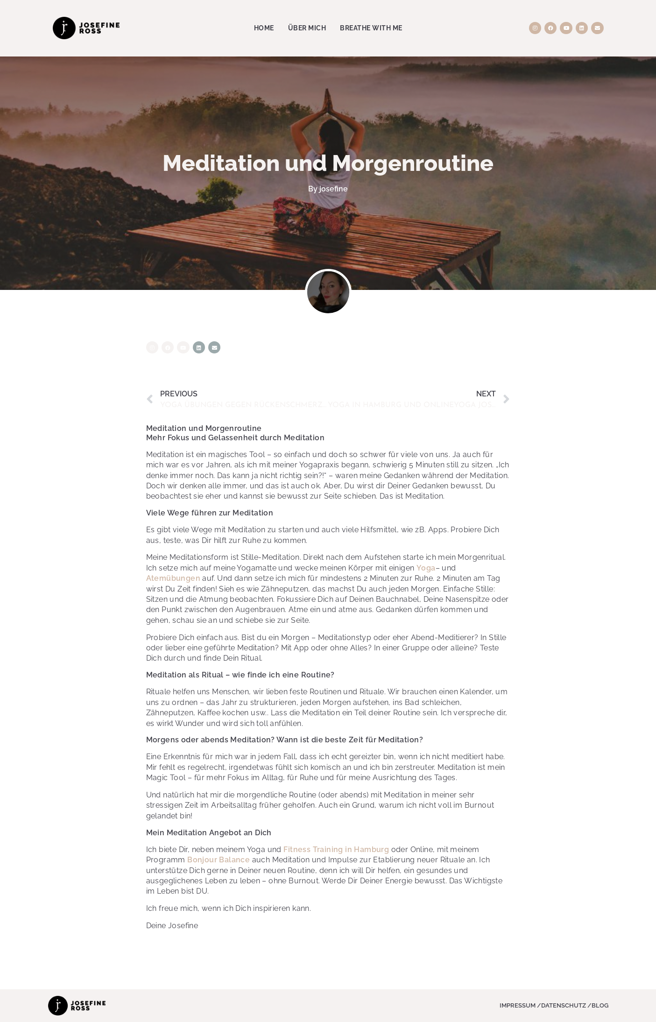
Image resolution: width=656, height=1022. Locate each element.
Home (264, 28)
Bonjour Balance (218, 859)
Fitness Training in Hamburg (336, 849)
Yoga (426, 568)
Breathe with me (371, 28)
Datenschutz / (566, 1005)
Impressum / (520, 1005)
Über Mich (307, 28)
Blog (600, 1005)
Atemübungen (173, 578)
